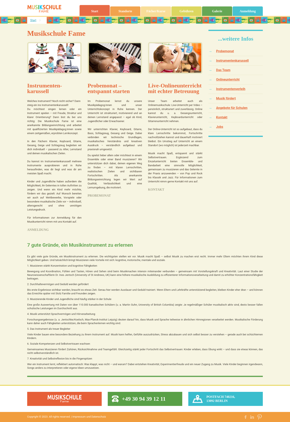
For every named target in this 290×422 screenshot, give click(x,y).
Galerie (217, 11)
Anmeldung (248, 11)
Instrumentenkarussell (232, 61)
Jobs (219, 127)
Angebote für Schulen (232, 108)
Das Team (223, 70)
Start (94, 11)
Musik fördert (226, 98)
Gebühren (186, 11)
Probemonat (99, 195)
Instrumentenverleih (230, 89)
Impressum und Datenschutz (89, 416)
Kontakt (156, 189)
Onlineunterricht (228, 79)
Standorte (125, 11)
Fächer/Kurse (155, 11)
